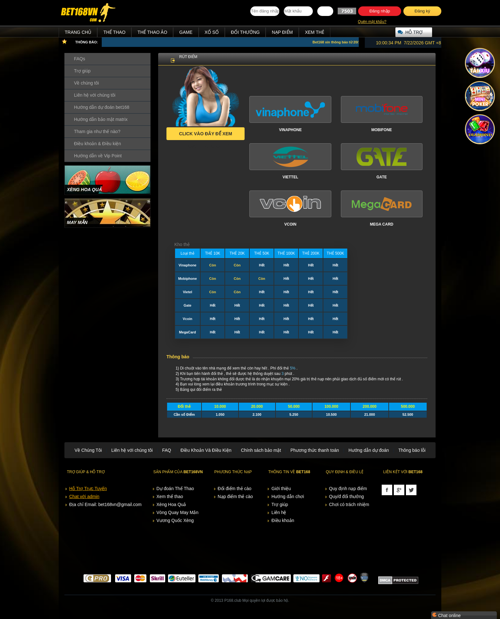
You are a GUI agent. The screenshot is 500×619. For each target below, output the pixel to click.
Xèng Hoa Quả (171, 504)
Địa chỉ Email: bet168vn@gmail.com (105, 504)
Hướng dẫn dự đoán (369, 450)
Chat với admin (84, 496)
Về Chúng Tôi (88, 450)
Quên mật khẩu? (372, 21)
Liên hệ (278, 512)
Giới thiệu (281, 488)
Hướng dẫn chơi (287, 496)
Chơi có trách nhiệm (349, 504)
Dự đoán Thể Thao (175, 488)
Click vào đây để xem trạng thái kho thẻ (205, 135)
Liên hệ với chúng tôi (94, 95)
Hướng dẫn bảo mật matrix (101, 119)
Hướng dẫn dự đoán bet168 (101, 107)
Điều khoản (282, 520)
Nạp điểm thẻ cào (235, 496)
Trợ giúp (82, 70)
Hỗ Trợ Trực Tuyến (88, 488)
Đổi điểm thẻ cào (235, 488)
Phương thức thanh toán (314, 450)
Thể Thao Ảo (152, 32)
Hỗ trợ (414, 32)
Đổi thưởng (245, 32)
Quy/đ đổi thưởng (346, 496)
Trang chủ (78, 32)
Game (185, 32)
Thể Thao (114, 32)
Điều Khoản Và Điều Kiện (206, 450)
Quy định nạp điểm (348, 488)
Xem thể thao (170, 496)
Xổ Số (212, 32)
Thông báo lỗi (411, 450)
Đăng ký (422, 11)
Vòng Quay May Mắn (178, 512)
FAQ (166, 450)
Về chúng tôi (86, 83)
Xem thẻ (314, 32)
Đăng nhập (379, 11)
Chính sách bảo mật (261, 450)
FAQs (79, 58)
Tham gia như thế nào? (97, 131)
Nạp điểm (282, 32)
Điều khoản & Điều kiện (97, 143)
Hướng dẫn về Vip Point (98, 155)
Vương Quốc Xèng (175, 520)
